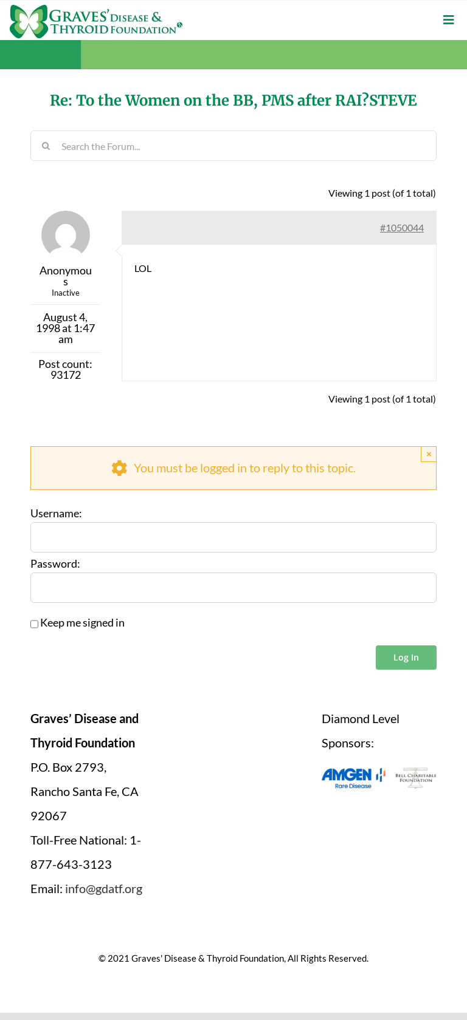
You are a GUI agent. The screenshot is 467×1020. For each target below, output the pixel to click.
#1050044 (402, 227)
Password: (55, 563)
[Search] (45, 145)
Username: (56, 513)
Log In (406, 656)
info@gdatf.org (103, 887)
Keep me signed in (82, 622)
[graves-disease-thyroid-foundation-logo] (96, 9)
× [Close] (429, 453)
